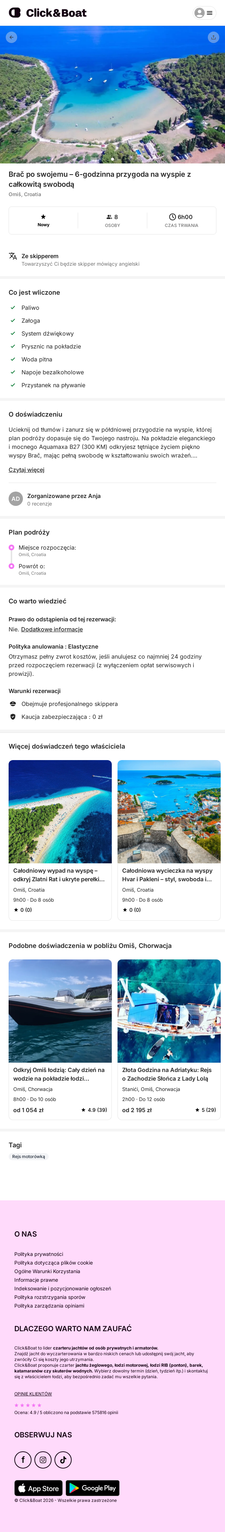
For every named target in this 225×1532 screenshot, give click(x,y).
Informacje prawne (36, 1280)
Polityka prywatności (38, 1254)
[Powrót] (11, 37)
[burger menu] (204, 13)
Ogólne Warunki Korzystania (47, 1271)
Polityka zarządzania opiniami (49, 1306)
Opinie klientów (33, 1393)
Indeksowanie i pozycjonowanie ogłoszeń (62, 1288)
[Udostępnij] (213, 37)
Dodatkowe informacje (52, 629)
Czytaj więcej (26, 469)
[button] (112, 159)
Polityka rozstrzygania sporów (49, 1297)
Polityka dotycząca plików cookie (53, 1263)
